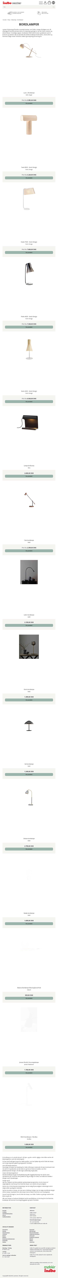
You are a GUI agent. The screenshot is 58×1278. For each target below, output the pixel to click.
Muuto (4, 1235)
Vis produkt (29, 103)
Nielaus (4, 1237)
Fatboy (31, 1240)
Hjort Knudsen (6, 1232)
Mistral (31, 1239)
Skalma (4, 1242)
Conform (4, 1234)
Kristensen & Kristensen (8, 1239)
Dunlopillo (5, 1240)
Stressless (5, 1229)
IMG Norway (33, 1231)
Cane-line (32, 1242)
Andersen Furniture (34, 1234)
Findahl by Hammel (34, 1237)
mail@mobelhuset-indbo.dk (40, 1223)
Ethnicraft (32, 1235)
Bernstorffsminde (34, 1232)
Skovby (4, 1231)
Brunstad (32, 1229)
